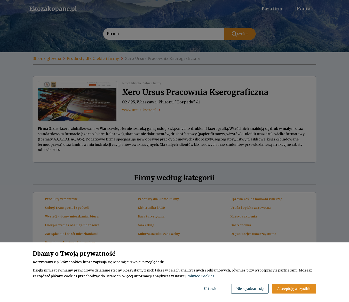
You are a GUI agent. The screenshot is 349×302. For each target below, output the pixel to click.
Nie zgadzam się (249, 289)
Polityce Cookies (200, 276)
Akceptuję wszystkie (294, 289)
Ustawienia (213, 289)
